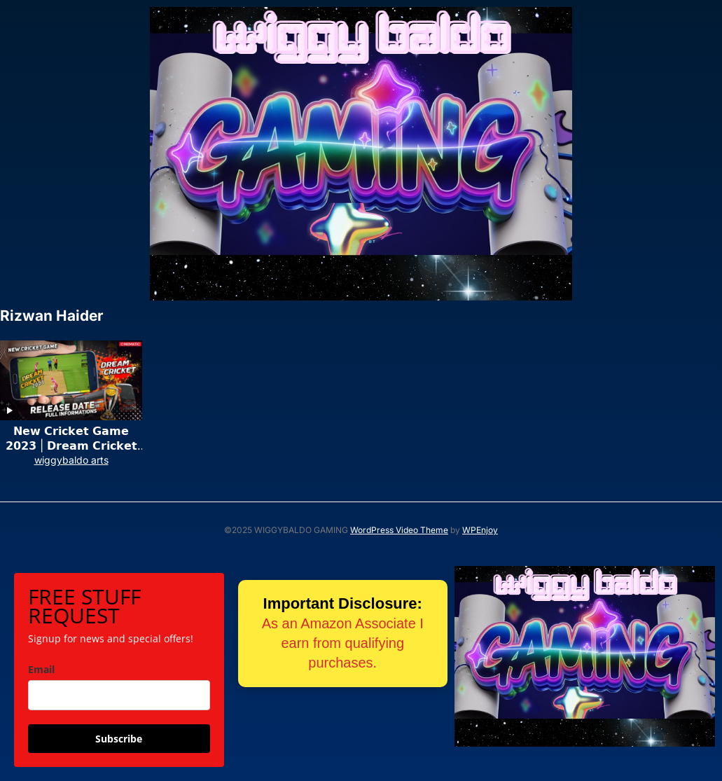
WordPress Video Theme (399, 530)
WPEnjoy (480, 530)
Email (41, 669)
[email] (119, 695)
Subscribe (118, 738)
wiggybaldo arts (71, 460)
